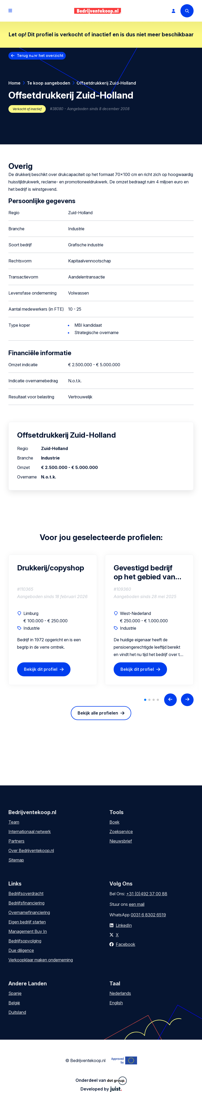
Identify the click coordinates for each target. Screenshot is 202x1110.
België (14, 1002)
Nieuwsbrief (120, 841)
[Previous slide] (170, 699)
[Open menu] (10, 10)
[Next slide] (187, 699)
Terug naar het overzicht (40, 55)
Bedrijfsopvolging (24, 940)
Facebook (125, 944)
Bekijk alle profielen (98, 713)
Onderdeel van (101, 1081)
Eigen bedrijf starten (27, 922)
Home (14, 83)
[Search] (187, 10)
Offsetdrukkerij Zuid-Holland (106, 83)
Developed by (101, 1089)
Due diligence (21, 950)
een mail (136, 904)
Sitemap (16, 860)
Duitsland (17, 1012)
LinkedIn (124, 925)
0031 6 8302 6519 (148, 914)
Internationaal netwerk (29, 831)
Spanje (15, 993)
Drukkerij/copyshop (50, 567)
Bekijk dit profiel (40, 669)
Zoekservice (121, 831)
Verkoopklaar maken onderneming (40, 959)
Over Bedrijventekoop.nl (31, 850)
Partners (16, 841)
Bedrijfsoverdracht (25, 893)
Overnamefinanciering (29, 912)
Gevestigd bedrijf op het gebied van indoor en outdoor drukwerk (145, 572)
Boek (114, 822)
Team (13, 822)
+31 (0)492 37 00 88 (146, 893)
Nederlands (120, 993)
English (116, 1002)
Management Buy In (27, 931)
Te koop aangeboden (48, 83)
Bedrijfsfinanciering (26, 903)
